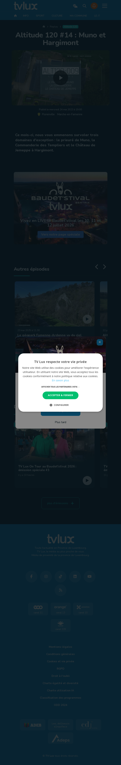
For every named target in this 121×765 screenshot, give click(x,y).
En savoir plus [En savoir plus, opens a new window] (60, 380)
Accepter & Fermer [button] (60, 395)
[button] (60, 387)
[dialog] (60, 382)
